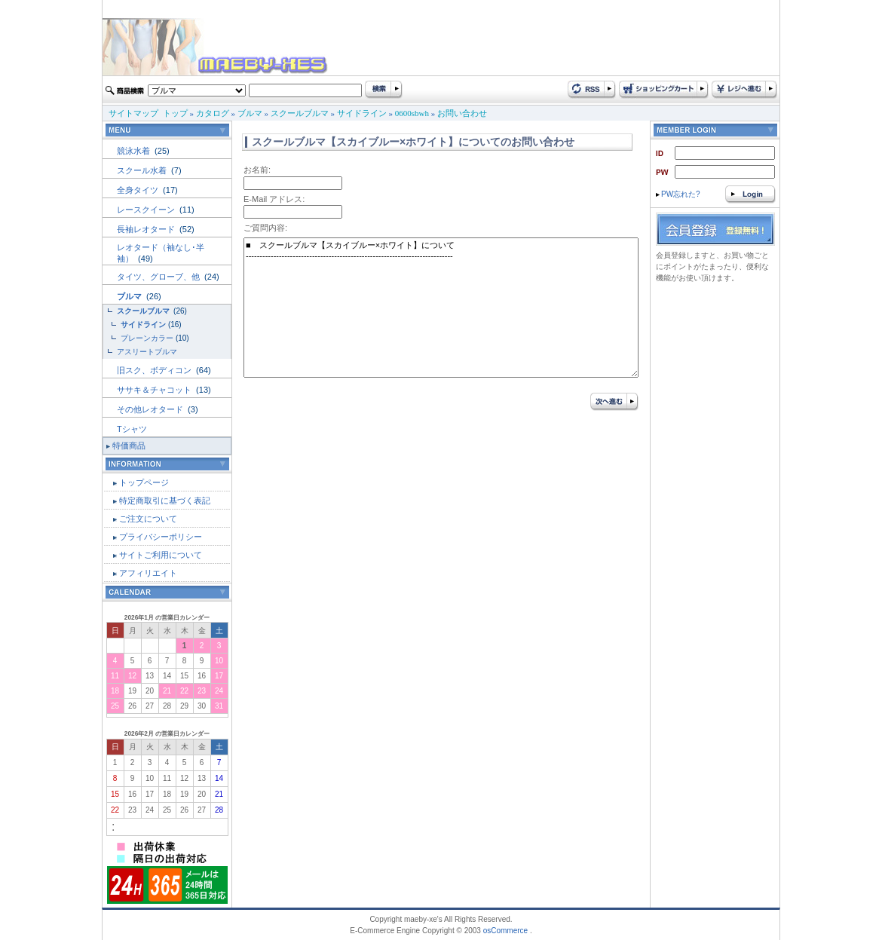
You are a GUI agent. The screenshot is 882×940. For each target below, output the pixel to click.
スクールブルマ (300, 113)
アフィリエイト (148, 572)
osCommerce (505, 930)
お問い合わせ (462, 113)
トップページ (144, 482)
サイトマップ (133, 113)
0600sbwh (412, 113)
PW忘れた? (678, 194)
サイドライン (362, 113)
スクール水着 (143, 170)
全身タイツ (139, 189)
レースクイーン (147, 209)
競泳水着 (134, 150)
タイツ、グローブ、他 (159, 276)
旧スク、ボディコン (155, 370)
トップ (175, 113)
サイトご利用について (160, 554)
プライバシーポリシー (160, 536)
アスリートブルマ (147, 352)
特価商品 (128, 445)
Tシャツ (132, 428)
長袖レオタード (147, 229)
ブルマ (249, 113)
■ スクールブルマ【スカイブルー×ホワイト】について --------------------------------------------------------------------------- (441, 307)
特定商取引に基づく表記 (164, 500)
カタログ (212, 113)
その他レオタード (151, 409)
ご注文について (148, 518)
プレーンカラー (147, 338)
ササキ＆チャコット (155, 389)
